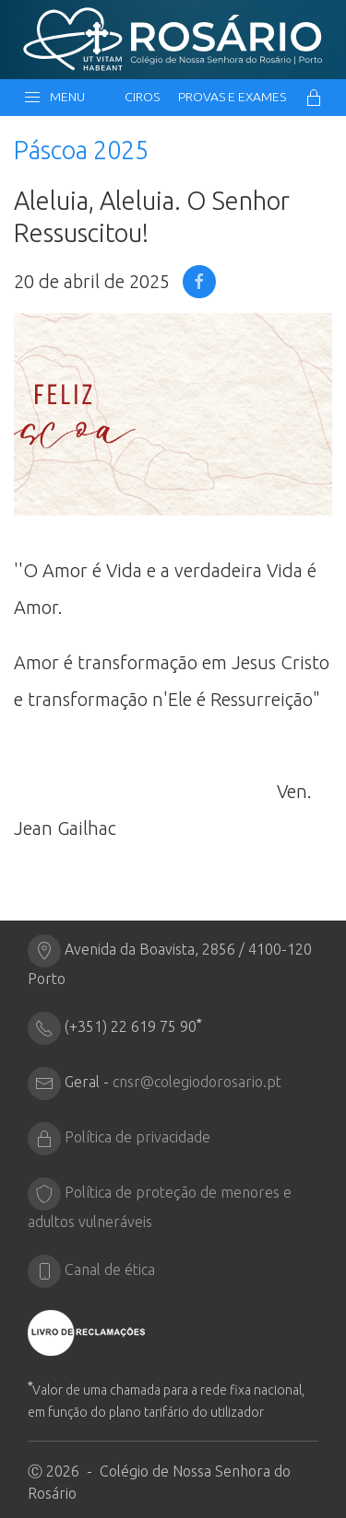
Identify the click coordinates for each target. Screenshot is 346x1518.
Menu (54, 97)
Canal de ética (110, 1269)
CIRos (142, 96)
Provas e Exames (232, 96)
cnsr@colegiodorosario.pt (197, 1081)
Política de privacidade (137, 1137)
